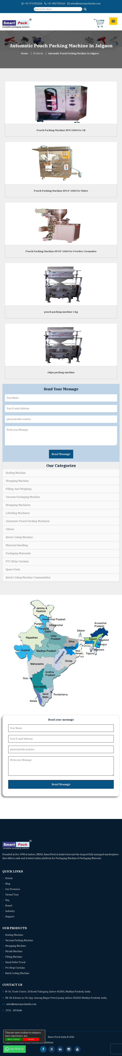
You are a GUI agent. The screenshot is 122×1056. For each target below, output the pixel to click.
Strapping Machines (18, 505)
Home (24, 53)
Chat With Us (14, 1048)
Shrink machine (13, 951)
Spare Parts (13, 569)
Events (9, 878)
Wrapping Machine (17, 480)
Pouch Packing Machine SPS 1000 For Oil (61, 130)
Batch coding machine (17, 973)
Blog (7, 883)
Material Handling (17, 545)
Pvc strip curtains (15, 967)
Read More (109, 858)
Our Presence (12, 889)
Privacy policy (34, 1035)
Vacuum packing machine (19, 940)
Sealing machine (14, 934)
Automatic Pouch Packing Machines (27, 521)
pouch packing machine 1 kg (61, 311)
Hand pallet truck (15, 962)
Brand (8, 905)
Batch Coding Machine (19, 537)
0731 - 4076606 (14, 1010)
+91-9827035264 (54, 3)
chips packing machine (61, 372)
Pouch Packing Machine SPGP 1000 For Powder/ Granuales (61, 251)
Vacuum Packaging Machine (23, 497)
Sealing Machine (16, 472)
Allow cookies (13, 1039)
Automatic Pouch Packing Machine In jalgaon (73, 53)
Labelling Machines (18, 513)
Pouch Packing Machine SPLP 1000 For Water (61, 190)
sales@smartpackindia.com (84, 3)
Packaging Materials (18, 553)
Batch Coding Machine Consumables (28, 577)
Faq (7, 900)
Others (10, 529)
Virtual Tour (12, 894)
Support (9, 916)
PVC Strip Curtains (17, 561)
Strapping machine (15, 945)
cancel (31, 1039)
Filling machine (13, 956)
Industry (10, 911)
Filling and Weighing (19, 488)
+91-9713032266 (31, 3)
